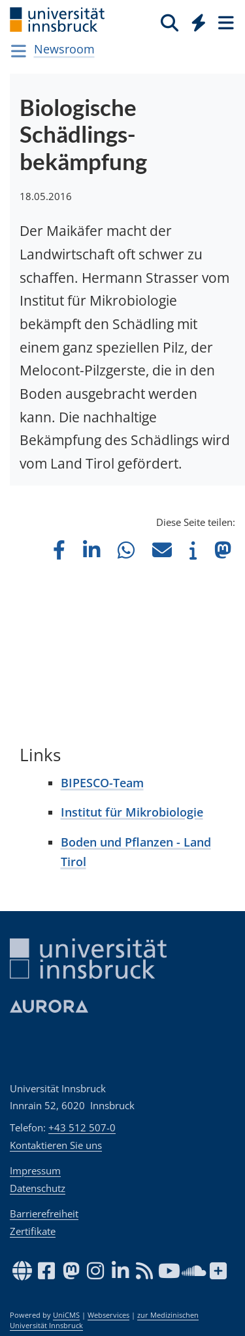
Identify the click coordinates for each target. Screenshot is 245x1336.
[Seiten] (225, 22)
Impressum (35, 1170)
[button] (59, 549)
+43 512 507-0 (82, 1127)
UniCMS (66, 1315)
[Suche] (169, 22)
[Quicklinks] (199, 22)
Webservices (108, 1315)
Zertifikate (33, 1231)
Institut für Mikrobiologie (132, 812)
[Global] (195, 20)
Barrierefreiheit (44, 1213)
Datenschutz (37, 1188)
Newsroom (64, 49)
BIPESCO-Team (102, 783)
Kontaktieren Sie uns (56, 1145)
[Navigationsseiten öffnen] (18, 51)
